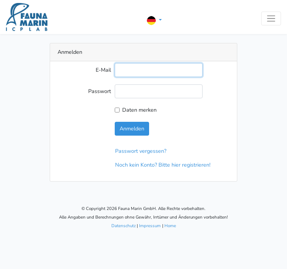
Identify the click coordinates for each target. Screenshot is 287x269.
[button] (154, 20)
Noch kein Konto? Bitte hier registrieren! (162, 164)
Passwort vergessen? (140, 151)
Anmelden (132, 128)
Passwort (99, 91)
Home (170, 226)
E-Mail (103, 70)
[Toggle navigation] (271, 18)
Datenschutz (123, 226)
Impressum (150, 226)
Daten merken (139, 110)
